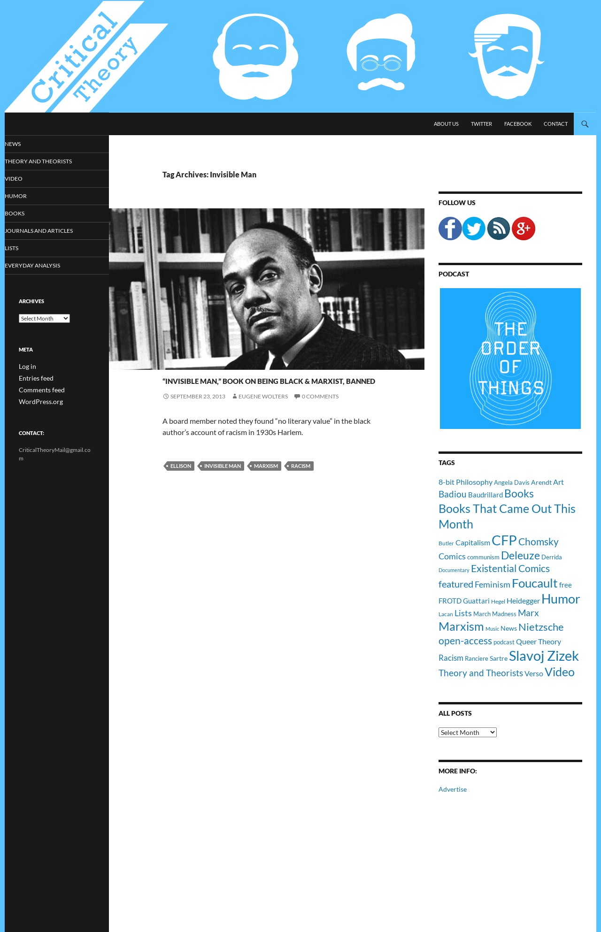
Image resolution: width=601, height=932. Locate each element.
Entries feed (33, 379)
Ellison (180, 500)
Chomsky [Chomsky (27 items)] (538, 541)
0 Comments (320, 430)
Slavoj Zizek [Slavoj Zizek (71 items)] (544, 655)
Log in (26, 368)
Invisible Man (222, 500)
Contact (556, 124)
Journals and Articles (50, 232)
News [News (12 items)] (509, 628)
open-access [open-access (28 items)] (465, 640)
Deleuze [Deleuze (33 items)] (520, 555)
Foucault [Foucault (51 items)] (535, 582)
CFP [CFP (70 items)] (504, 540)
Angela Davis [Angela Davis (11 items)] (512, 482)
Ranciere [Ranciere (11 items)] (476, 658)
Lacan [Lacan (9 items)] (446, 614)
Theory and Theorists (48, 162)
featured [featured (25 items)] (456, 583)
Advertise (453, 789)
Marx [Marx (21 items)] (528, 613)
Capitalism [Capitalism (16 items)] (472, 542)
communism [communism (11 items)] (483, 557)
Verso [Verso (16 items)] (533, 673)
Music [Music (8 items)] (492, 629)
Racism (300, 500)
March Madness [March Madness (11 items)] (494, 614)
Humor (29, 197)
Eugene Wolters (263, 430)
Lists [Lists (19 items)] (463, 613)
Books (28, 214)
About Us (446, 124)
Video (26, 179)
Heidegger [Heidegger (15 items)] (523, 600)
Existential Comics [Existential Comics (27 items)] (510, 568)
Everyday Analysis (43, 267)
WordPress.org (37, 401)
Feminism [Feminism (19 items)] (492, 584)
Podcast (454, 274)
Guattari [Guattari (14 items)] (476, 600)
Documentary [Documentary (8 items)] (454, 570)
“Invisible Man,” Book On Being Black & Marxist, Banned (260, 394)
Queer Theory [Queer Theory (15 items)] (538, 641)
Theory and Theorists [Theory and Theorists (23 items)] (481, 672)
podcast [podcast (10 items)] (504, 642)
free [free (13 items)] (565, 585)
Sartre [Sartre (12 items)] (499, 658)
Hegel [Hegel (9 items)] (498, 601)
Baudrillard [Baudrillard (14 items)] (485, 494)
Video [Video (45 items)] (560, 672)
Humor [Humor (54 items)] (560, 598)
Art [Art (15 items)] (558, 481)
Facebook (518, 124)
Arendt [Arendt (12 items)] (541, 482)
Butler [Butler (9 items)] (446, 543)
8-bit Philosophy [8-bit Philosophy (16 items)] (466, 481)
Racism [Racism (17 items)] (451, 658)
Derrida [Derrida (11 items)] (551, 557)
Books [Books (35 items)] (519, 493)
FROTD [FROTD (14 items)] (450, 600)
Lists (25, 249)
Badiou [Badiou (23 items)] (453, 494)
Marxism (266, 500)
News (170, 362)
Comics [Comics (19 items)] (452, 556)
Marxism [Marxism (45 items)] (461, 626)
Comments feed (38, 390)
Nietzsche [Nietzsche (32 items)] (541, 626)
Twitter (481, 124)
